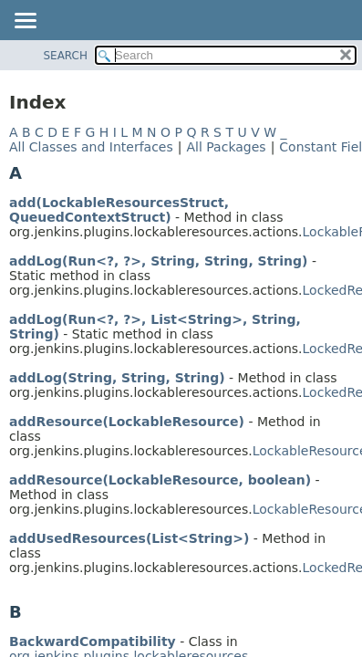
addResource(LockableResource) (126, 421)
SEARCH (65, 55)
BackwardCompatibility (92, 641)
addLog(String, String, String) (117, 377)
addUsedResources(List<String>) (129, 538)
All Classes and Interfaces (91, 147)
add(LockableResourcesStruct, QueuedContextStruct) (119, 209)
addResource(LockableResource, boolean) (160, 480)
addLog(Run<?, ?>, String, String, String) (158, 261)
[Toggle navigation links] (24, 22)
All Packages (225, 147)
